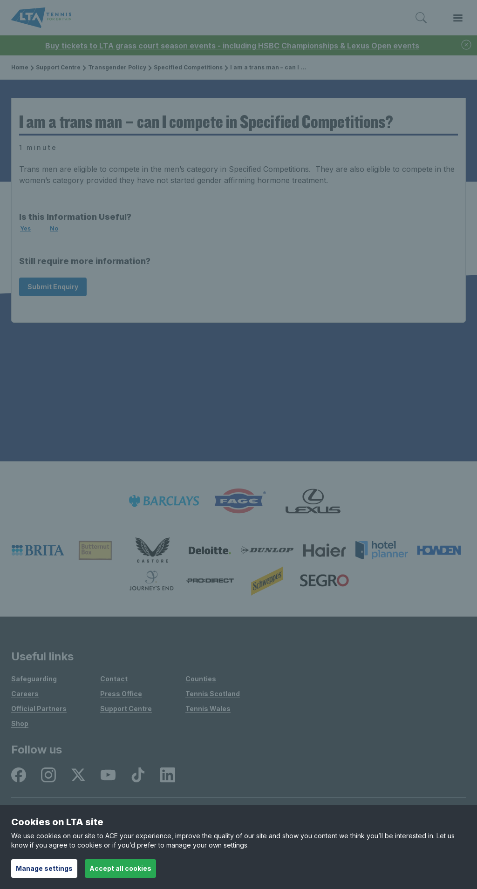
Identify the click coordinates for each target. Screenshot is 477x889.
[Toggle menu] (458, 18)
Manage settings (44, 868)
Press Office (121, 694)
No (54, 228)
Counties (200, 679)
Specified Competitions (188, 67)
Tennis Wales (208, 709)
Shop (19, 723)
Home (19, 67)
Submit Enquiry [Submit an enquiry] (52, 287)
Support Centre (58, 67)
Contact (114, 679)
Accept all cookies (120, 868)
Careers (25, 694)
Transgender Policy (117, 67)
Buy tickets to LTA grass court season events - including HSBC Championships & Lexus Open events (232, 45)
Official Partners (39, 709)
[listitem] (164, 501)
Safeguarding (34, 679)
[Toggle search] (421, 18)
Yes (25, 228)
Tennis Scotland (212, 694)
